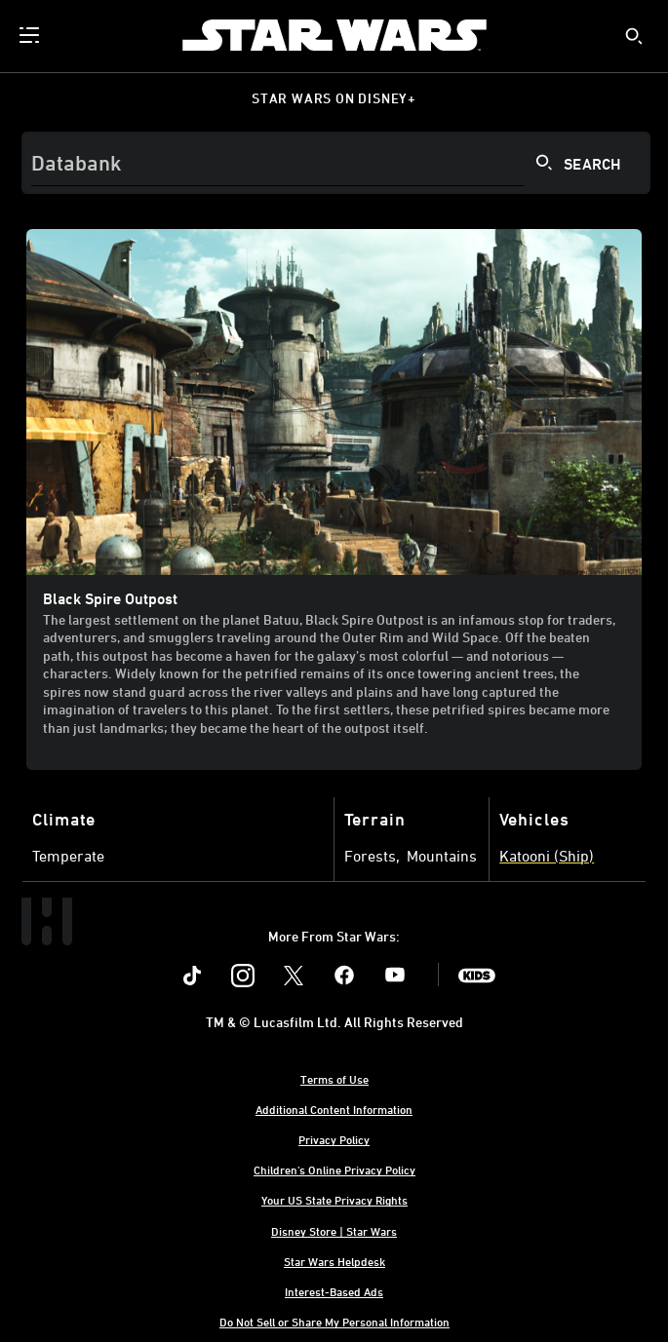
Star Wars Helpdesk (334, 1261)
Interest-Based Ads (334, 1291)
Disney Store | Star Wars (334, 1231)
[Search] (335, 163)
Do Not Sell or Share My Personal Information (334, 1321)
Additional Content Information (334, 1109)
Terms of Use (334, 1079)
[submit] (634, 36)
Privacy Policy (334, 1139)
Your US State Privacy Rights (334, 1200)
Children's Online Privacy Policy (334, 1169)
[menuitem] (31, 35)
